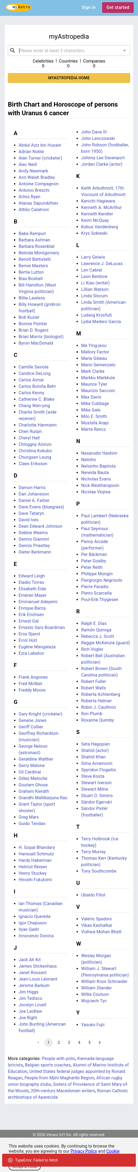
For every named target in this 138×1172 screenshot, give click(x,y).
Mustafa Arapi (95, 422)
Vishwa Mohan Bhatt (101, 931)
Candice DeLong (34, 373)
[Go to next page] (99, 1042)
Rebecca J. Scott (97, 636)
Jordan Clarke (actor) (102, 164)
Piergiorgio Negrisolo (101, 580)
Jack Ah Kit (30, 959)
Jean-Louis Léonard (38, 979)
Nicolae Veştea (96, 491)
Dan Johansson (34, 494)
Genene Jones (32, 720)
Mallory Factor (95, 352)
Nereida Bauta (95, 472)
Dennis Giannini (34, 539)
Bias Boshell (31, 278)
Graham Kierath (34, 791)
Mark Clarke (93, 371)
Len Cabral (91, 270)
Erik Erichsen (31, 614)
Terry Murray (93, 851)
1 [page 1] (48, 1042)
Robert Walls (93, 687)
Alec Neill (28, 164)
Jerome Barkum (34, 985)
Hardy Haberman (35, 860)
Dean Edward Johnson (40, 526)
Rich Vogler (92, 649)
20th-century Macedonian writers (63, 1090)
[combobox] (69, 50)
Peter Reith (92, 567)
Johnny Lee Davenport (103, 157)
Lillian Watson (95, 289)
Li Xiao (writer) (95, 282)
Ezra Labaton (31, 653)
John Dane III (94, 132)
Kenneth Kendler (97, 213)
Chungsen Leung (35, 457)
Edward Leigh (32, 575)
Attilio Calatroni (34, 209)
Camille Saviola (34, 367)
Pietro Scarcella (96, 593)
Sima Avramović (97, 763)
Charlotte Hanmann (38, 425)
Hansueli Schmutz (36, 853)
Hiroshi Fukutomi (35, 879)
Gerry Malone (32, 765)
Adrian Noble (31, 151)
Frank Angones (33, 677)
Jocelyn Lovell (32, 1004)
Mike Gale (91, 410)
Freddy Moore (32, 690)
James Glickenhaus (38, 966)
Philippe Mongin (97, 573)
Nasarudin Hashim (99, 453)
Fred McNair (31, 683)
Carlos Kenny (31, 392)
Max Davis (91, 397)
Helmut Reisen (33, 866)
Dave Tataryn (31, 513)
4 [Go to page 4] (79, 1042)
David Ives (29, 519)
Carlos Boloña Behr (37, 386)
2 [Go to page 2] (58, 1042)
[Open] (124, 50)
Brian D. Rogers (34, 330)
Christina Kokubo (35, 450)
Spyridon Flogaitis (98, 769)
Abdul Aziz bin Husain (40, 145)
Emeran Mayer (33, 595)
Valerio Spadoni (96, 918)
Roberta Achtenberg (100, 694)
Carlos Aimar (31, 379)
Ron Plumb (91, 713)
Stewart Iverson (96, 782)
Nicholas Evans (96, 479)
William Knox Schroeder (104, 981)
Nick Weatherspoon (100, 485)
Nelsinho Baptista (98, 466)
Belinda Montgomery (39, 252)
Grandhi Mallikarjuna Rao (43, 797)
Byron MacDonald (36, 343)
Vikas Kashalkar (96, 925)
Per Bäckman (94, 554)
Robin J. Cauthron (98, 707)
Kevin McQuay (95, 220)
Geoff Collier (31, 726)
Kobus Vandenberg (99, 226)
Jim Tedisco (30, 998)
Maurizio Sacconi (98, 390)
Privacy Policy (83, 1151)
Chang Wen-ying (34, 405)
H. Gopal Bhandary (37, 847)
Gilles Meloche (33, 778)
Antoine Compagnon (38, 183)
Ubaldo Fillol (93, 895)
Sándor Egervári (96, 802)
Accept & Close (24, 1167)
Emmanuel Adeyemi (38, 601)
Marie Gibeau (94, 358)
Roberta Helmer (96, 700)
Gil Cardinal (30, 772)
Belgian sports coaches (48, 1065)
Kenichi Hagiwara (98, 201)
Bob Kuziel (29, 317)
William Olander (96, 987)
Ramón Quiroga (96, 629)
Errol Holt (28, 640)
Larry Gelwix (93, 257)
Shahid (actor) (95, 750)
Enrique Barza (32, 608)
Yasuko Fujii (93, 1024)
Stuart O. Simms (97, 795)
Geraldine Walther (36, 759)
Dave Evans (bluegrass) (41, 506)
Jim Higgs (29, 991)
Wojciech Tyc (94, 1000)
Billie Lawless (32, 298)
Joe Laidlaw (30, 1011)
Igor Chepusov (33, 922)
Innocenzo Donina (36, 935)
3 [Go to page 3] (69, 1042)
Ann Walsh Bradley (37, 177)
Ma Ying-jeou (93, 345)
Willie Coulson (95, 994)
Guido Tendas (32, 823)
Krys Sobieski (94, 233)
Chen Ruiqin (30, 431)
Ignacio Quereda (34, 916)
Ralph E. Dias (94, 623)
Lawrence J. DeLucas (102, 263)
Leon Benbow (94, 276)
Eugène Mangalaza (37, 646)
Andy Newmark (33, 170)
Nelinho (88, 459)
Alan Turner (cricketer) (40, 158)
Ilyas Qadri (29, 929)
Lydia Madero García (101, 321)
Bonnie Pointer (33, 323)
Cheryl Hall (29, 437)
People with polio (58, 1058)
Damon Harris (32, 487)
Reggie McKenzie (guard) (105, 642)
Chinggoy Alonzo (35, 444)
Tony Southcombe (98, 871)
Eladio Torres (31, 582)
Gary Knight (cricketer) (40, 714)
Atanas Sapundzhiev (38, 203)
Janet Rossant (33, 972)
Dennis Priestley (34, 545)
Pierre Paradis (94, 586)
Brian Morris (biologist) (41, 336)
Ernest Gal (29, 621)
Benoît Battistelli (35, 259)
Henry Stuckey (33, 873)
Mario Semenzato (98, 364)
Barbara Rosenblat (37, 246)
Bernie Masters (33, 265)
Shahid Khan (93, 756)
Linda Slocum (94, 295)
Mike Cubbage (95, 403)
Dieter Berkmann (35, 552)
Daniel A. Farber (34, 500)
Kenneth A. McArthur (101, 207)
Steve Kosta (92, 776)
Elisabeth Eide (32, 588)
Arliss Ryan (29, 196)
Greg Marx (29, 817)
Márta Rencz (93, 429)
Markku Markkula (98, 377)
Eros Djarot (29, 633)
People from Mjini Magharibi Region (59, 1077)
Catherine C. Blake (36, 399)
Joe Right (28, 1017)
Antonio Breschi (34, 190)
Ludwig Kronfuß (96, 315)
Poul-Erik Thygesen (99, 599)
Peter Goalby (93, 560)
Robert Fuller (93, 681)
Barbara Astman (34, 240)
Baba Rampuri (32, 233)
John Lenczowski (98, 138)
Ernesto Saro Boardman (42, 627)
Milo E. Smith (94, 416)
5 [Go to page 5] (89, 1042)
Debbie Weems (33, 532)
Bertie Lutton (31, 272)
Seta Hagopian (95, 744)
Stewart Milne (94, 789)
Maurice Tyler (94, 384)
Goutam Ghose (33, 784)
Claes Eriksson (33, 463)
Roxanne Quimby (97, 720)
